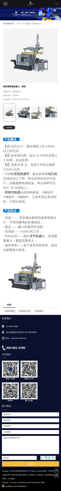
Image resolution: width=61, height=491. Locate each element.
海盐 (43, 482)
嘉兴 (29, 482)
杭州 (15, 482)
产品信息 (26, 24)
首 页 (19, 24)
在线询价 (9, 127)
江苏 (11, 482)
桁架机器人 (36, 24)
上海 (18, 482)
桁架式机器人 (23, 475)
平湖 (32, 482)
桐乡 (36, 482)
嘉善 (22, 482)
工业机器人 (40, 475)
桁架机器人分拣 (24, 311)
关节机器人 (32, 475)
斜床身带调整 (9, 311)
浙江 (25, 482)
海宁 (39, 482)
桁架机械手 (39, 311)
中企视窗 (11, 479)
